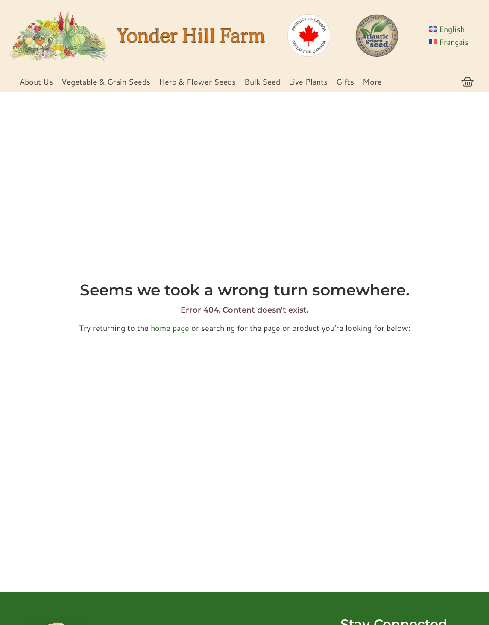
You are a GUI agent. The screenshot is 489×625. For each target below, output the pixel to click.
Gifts (345, 81)
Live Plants (308, 81)
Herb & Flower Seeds (197, 81)
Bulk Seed (262, 81)
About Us (36, 81)
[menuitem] (454, 29)
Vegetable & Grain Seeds (105, 81)
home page (170, 327)
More (372, 81)
